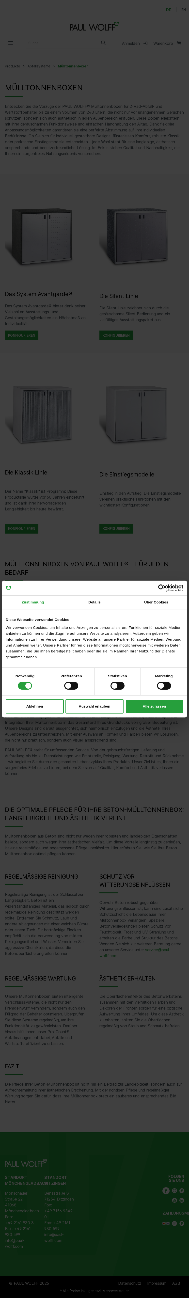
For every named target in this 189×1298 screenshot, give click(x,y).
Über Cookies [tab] (156, 602)
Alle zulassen (154, 706)
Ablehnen (34, 706)
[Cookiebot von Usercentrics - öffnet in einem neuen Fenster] (161, 588)
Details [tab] (94, 602)
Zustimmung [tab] (33, 602)
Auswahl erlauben (94, 706)
